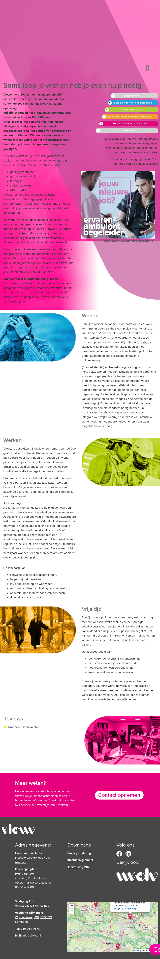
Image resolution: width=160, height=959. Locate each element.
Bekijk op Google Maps (126, 908)
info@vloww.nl (32, 935)
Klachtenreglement (80, 860)
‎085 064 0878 (30, 928)
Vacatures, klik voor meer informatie (128, 241)
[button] (147, 68)
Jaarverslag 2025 (79, 867)
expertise (143, 342)
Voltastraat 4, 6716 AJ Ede (32, 905)
